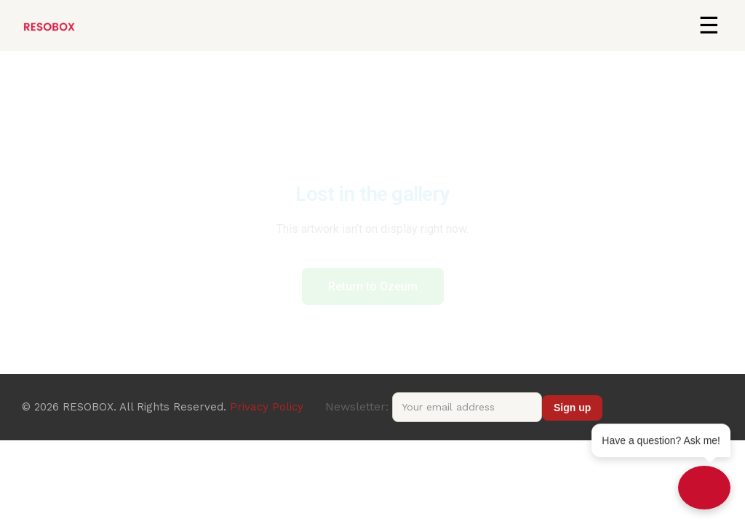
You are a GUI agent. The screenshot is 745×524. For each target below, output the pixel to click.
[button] (708, 25)
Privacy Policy (266, 406)
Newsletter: (433, 406)
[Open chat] (704, 487)
